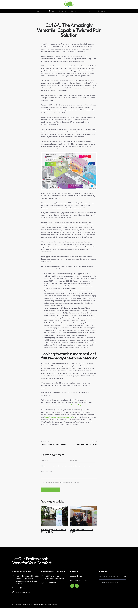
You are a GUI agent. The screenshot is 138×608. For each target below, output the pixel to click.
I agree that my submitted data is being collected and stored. (61, 482)
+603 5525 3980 (21, 588)
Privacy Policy (114, 582)
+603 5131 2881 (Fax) (23, 592)
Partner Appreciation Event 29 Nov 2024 (53, 530)
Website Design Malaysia (50, 604)
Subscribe (124, 576)
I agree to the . (110, 582)
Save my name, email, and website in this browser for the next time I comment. (66, 466)
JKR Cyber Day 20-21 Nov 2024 (81, 530)
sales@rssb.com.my (77, 576)
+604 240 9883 (50, 583)
